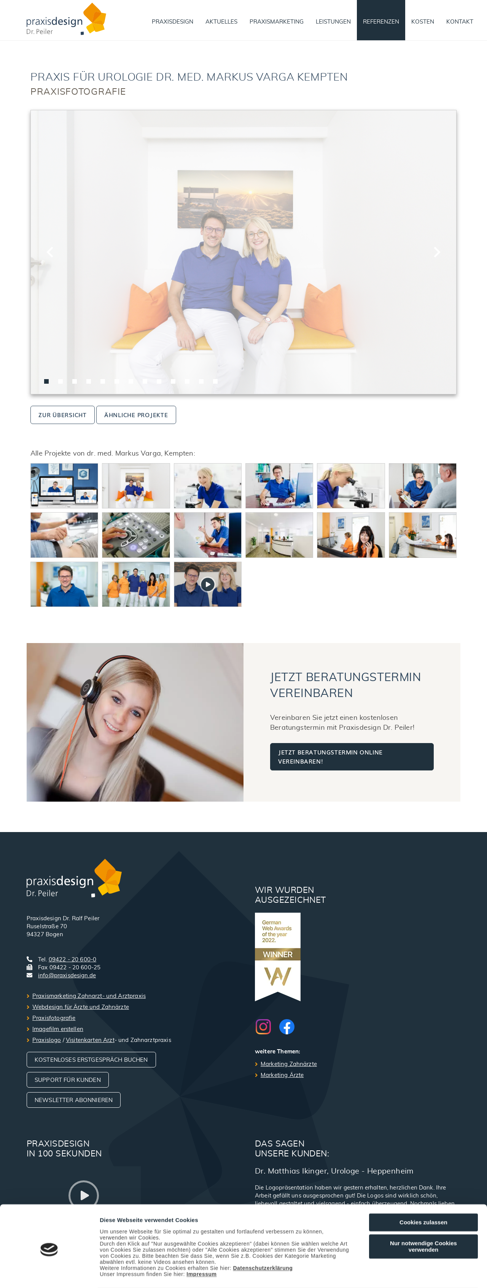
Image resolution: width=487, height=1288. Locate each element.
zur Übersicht (62, 414)
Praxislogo (46, 1040)
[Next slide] (436, 252)
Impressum (201, 1244)
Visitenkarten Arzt (90, 1040)
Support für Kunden (68, 1080)
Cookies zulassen (423, 1192)
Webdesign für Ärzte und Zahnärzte (80, 1007)
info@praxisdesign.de (67, 975)
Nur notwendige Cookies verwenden (423, 1216)
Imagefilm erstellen (57, 1029)
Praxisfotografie (53, 1018)
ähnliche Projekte (136, 414)
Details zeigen (404, 1273)
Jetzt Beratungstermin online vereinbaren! (330, 756)
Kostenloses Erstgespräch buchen (91, 1060)
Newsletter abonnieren (74, 1100)
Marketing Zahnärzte (289, 1064)
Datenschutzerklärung (263, 1238)
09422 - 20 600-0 (72, 959)
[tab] (46, 381)
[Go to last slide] (50, 252)
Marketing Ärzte (282, 1075)
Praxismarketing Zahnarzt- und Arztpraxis (89, 996)
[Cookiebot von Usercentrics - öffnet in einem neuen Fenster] (49, 1273)
